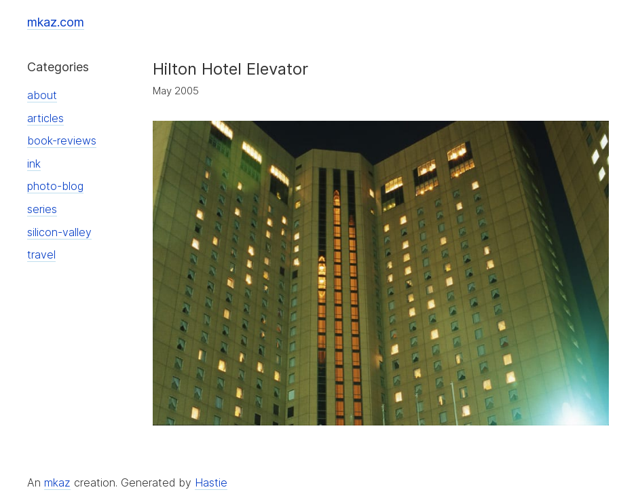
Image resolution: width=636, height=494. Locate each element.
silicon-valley (59, 232)
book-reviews (61, 140)
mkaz (57, 482)
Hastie (211, 482)
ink (34, 163)
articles (45, 118)
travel (41, 254)
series (42, 209)
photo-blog (55, 186)
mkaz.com (55, 22)
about (42, 95)
